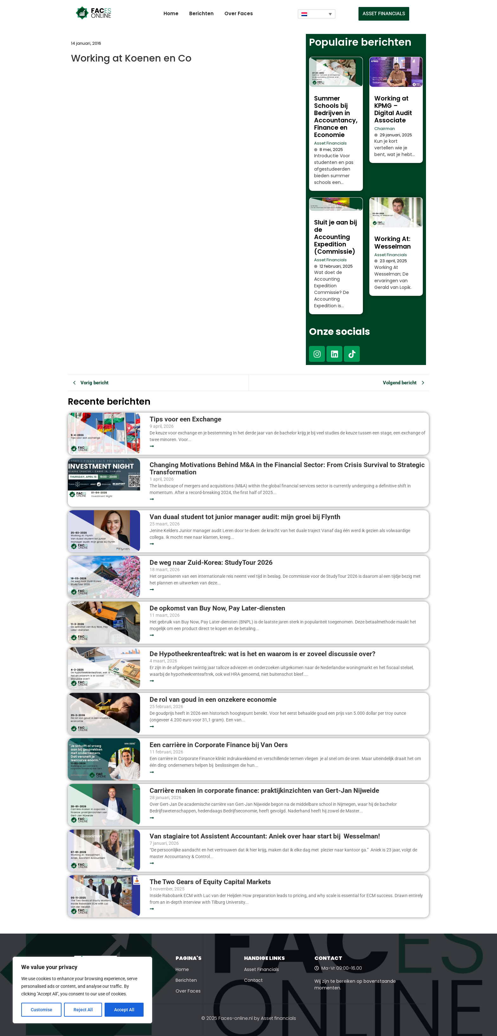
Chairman (384, 129)
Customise (41, 1009)
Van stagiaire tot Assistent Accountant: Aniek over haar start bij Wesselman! (266, 836)
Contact (253, 980)
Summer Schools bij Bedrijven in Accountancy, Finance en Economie (336, 116)
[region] (82, 990)
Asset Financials (330, 143)
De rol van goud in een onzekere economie (213, 699)
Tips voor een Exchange (185, 419)
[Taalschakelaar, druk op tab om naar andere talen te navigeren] (316, 14)
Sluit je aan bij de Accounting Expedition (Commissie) (335, 237)
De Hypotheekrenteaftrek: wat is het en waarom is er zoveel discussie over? (262, 654)
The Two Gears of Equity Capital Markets (210, 882)
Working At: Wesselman (392, 243)
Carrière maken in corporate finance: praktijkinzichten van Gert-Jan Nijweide (264, 790)
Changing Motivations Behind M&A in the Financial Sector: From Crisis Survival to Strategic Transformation (287, 468)
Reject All (83, 1009)
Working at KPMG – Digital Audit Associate (393, 109)
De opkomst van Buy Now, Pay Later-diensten (217, 608)
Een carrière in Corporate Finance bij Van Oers (220, 745)
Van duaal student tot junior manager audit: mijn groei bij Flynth (245, 517)
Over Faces (238, 13)
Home (171, 13)
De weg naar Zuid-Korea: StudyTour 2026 (212, 562)
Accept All (124, 1009)
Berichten (201, 13)
